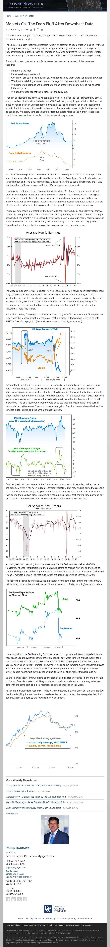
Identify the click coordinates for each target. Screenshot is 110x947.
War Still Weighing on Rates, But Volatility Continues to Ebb (35, 802)
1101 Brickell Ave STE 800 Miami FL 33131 (19, 882)
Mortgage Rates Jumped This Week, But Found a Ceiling (33, 785)
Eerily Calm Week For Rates (19, 791)
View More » (12, 813)
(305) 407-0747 (17, 864)
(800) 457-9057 (16, 861)
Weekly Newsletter (24, 15)
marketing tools (17, 925)
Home (8, 15)
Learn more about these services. (78, 925)
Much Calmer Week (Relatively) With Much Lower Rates (33, 808)
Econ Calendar (85, 918)
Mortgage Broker (15, 874)
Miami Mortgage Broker (19, 877)
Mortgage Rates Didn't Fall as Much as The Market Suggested (36, 796)
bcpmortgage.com (16, 867)
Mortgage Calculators (57, 918)
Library (72, 918)
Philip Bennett (17, 848)
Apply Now (12, 871)
